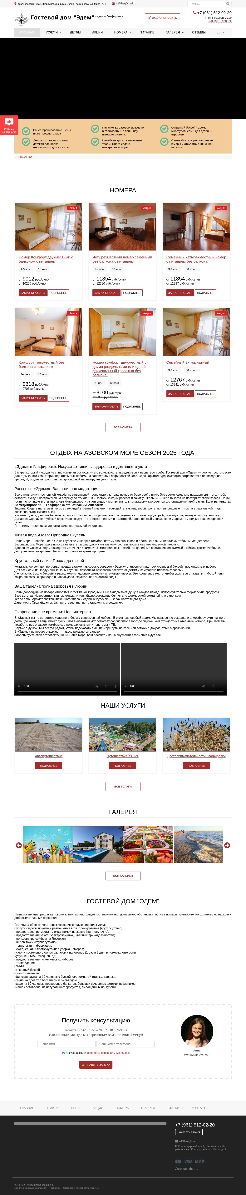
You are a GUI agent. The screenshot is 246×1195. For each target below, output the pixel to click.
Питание (147, 32)
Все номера (123, 427)
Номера (120, 32)
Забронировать (162, 17)
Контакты (200, 1108)
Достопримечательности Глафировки (196, 756)
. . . (219, 32)
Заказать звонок (220, 21)
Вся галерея (123, 875)
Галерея (173, 32)
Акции (97, 32)
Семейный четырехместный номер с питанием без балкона (196, 259)
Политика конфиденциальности (30, 1188)
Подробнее (58, 292)
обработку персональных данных (108, 1052)
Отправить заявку (96, 1064)
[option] (48, 844)
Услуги (52, 32)
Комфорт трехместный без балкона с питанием (41, 364)
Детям (75, 32)
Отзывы (199, 32)
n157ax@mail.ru (126, 3)
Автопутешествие (49, 756)
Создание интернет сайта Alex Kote (81, 1188)
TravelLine (25, 157)
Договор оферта (186, 1168)
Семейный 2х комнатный (187, 362)
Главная (27, 32)
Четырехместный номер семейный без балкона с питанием (122, 259)
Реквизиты (55, 1188)
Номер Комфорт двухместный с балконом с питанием (46, 259)
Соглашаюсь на (98, 1052)
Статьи (173, 1108)
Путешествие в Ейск (123, 756)
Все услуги (123, 786)
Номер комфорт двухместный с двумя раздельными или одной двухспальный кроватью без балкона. (119, 368)
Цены (75, 1108)
